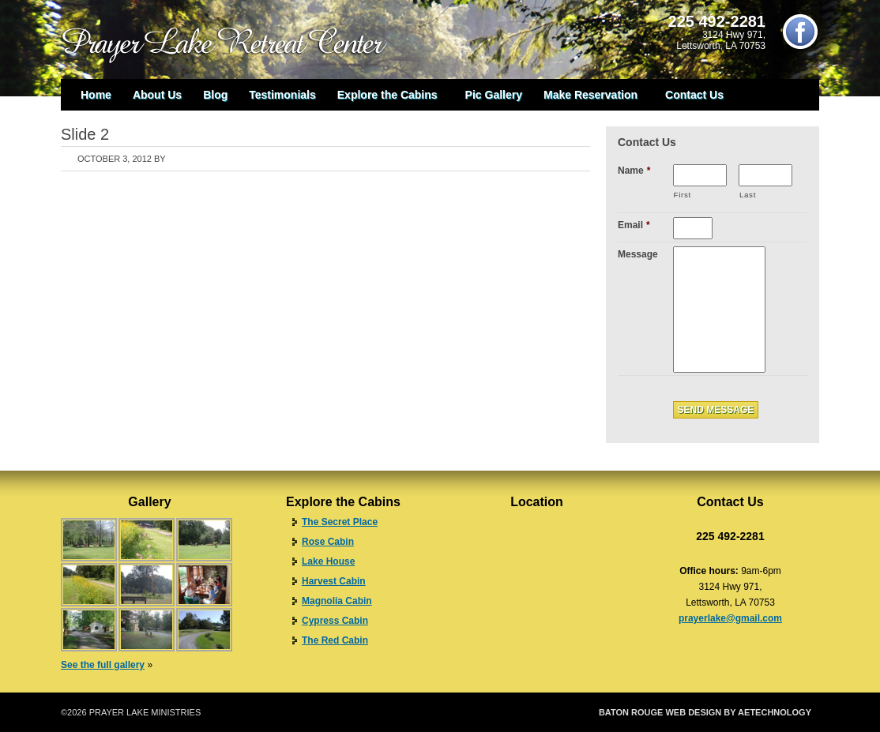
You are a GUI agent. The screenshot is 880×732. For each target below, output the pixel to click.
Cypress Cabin (335, 620)
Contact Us (694, 94)
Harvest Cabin (334, 581)
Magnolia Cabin (337, 600)
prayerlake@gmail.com (730, 618)
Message (638, 254)
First (682, 194)
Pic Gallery (493, 94)
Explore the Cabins (387, 98)
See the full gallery (103, 664)
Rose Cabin (328, 541)
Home (96, 94)
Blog (215, 94)
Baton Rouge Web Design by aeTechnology (705, 712)
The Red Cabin (335, 640)
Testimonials (282, 94)
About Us (157, 94)
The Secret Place (340, 521)
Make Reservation (590, 98)
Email (634, 225)
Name (634, 170)
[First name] (700, 175)
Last (747, 194)
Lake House (328, 561)
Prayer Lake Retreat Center (234, 39)
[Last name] (765, 175)
